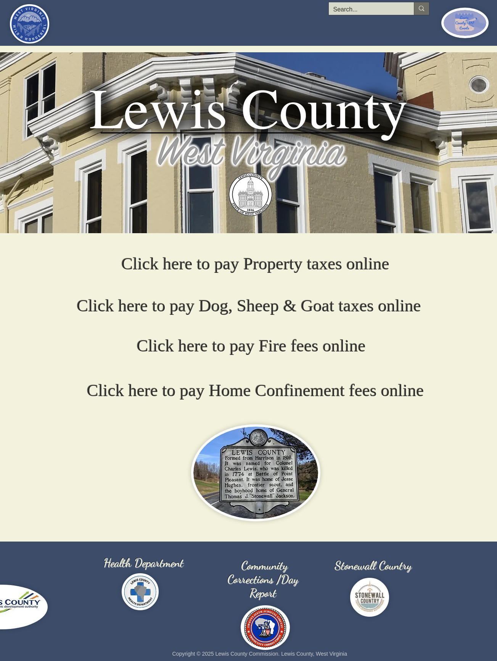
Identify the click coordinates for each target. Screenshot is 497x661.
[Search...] (365, 9)
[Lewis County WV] (246, 223)
